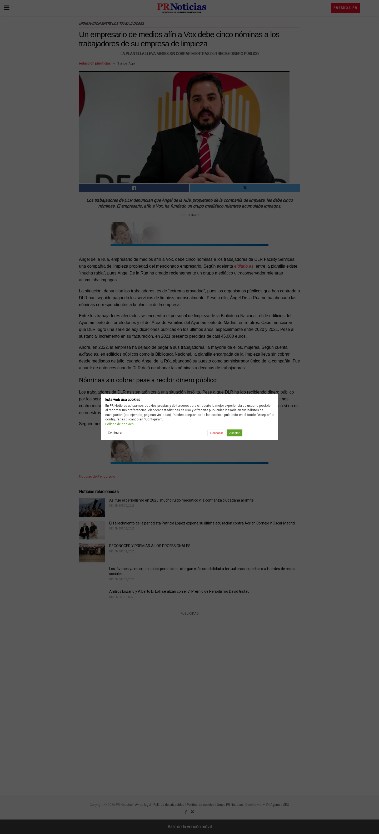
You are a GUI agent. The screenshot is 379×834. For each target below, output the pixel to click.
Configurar (115, 432)
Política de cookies (119, 424)
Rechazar (216, 432)
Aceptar (234, 432)
